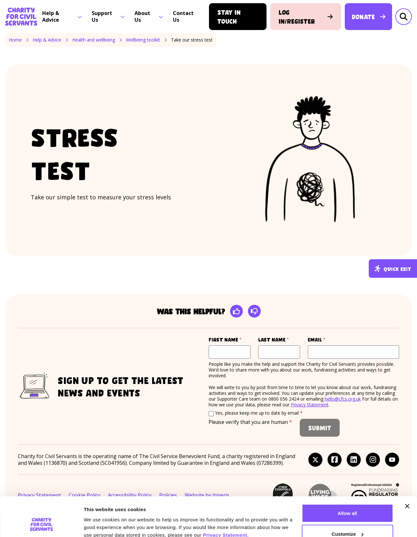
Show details (98, 517)
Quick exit (393, 268)
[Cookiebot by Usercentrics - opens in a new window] (41, 524)
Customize (348, 499)
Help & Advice (62, 16)
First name (230, 339)
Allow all (347, 478)
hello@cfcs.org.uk (343, 399)
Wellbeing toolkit (143, 40)
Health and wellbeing (93, 40)
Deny (347, 520)
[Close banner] (407, 471)
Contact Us (183, 16)
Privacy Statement (225, 499)
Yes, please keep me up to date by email (259, 413)
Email (328, 339)
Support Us (108, 16)
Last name (279, 339)
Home (15, 40)
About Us (149, 16)
